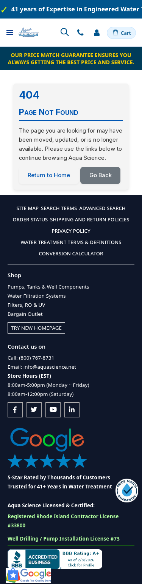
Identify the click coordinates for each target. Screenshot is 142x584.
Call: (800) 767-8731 (31, 357)
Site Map (27, 208)
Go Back (100, 175)
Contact (80, 32)
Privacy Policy (70, 230)
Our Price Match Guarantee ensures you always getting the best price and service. (71, 58)
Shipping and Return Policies (89, 219)
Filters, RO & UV (26, 304)
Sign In (97, 32)
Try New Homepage (36, 327)
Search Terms (59, 208)
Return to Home (49, 175)
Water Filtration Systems (37, 295)
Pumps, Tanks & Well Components (48, 286)
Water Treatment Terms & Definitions (71, 242)
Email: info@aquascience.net (42, 366)
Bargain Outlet (25, 314)
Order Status (30, 219)
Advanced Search (102, 208)
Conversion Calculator (71, 253)
